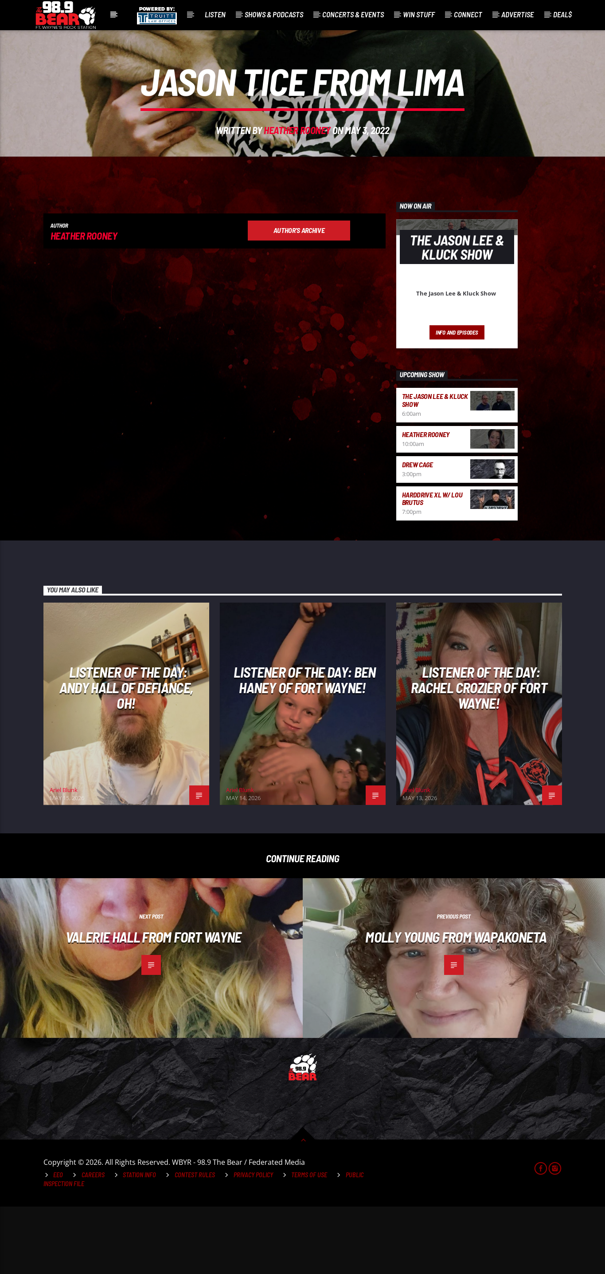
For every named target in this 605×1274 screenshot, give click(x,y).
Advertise (517, 14)
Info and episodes (457, 399)
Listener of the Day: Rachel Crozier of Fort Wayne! (479, 754)
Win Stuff (419, 14)
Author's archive (299, 297)
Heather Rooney (297, 164)
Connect (468, 14)
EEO (58, 1242)
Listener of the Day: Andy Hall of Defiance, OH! (126, 754)
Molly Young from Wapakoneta (455, 1004)
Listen (215, 14)
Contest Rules (195, 1242)
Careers (93, 1242)
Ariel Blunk (64, 857)
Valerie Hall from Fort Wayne (154, 1004)
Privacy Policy (253, 1242)
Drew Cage (417, 532)
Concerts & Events (353, 14)
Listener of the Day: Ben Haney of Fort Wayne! (305, 747)
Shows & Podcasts (274, 14)
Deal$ (562, 14)
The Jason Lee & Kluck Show (435, 467)
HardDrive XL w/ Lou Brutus (432, 566)
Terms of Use (309, 1242)
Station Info (139, 1242)
